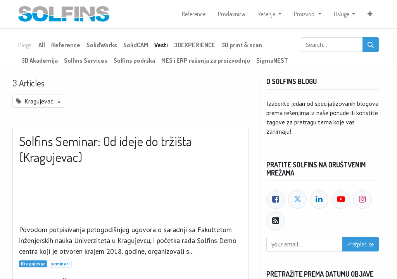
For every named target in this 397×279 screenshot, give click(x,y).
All (41, 45)
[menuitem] (194, 14)
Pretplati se (360, 244)
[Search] (370, 44)
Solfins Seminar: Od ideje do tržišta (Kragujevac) (105, 149)
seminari (60, 264)
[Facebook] (275, 199)
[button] (370, 14)
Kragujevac (33, 264)
